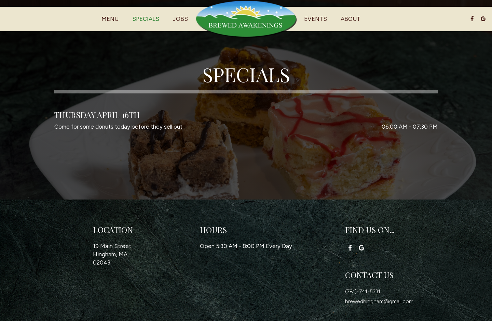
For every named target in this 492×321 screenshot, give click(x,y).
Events (315, 18)
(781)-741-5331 (363, 291)
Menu (110, 18)
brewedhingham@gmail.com (379, 301)
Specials (145, 18)
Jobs (180, 18)
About (350, 18)
